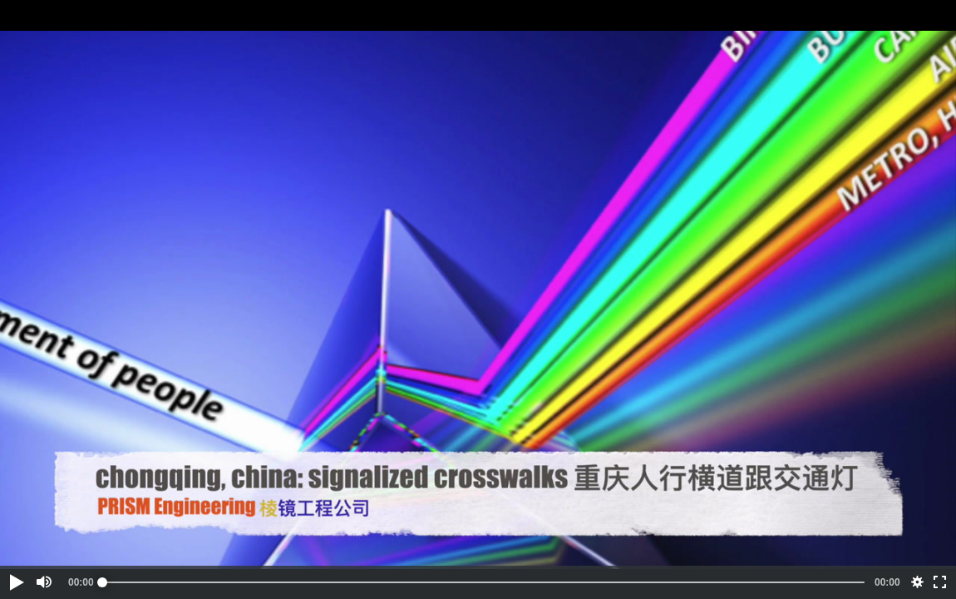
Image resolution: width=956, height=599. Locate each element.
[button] (16, 582)
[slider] (483, 582)
